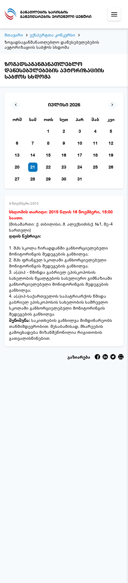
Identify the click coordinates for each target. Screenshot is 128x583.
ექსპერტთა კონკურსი (52, 35)
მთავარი (13, 35)
